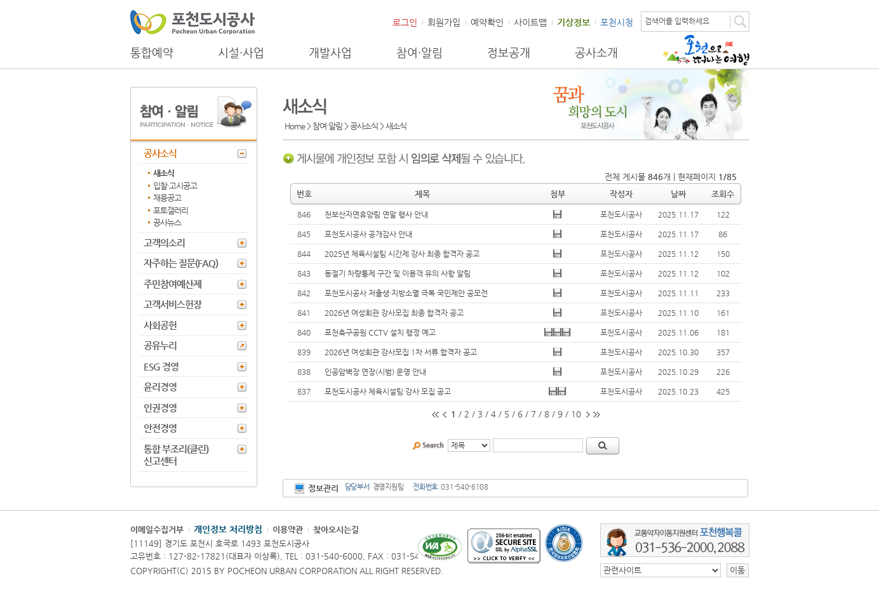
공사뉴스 (167, 222)
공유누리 (160, 345)
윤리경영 (160, 386)
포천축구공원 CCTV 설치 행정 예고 (380, 332)
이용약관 (287, 529)
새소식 (163, 173)
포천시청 (616, 22)
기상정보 (573, 22)
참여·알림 (419, 52)
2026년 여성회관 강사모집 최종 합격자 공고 (394, 312)
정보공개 (508, 52)
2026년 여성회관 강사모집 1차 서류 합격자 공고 (401, 352)
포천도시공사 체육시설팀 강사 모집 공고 (388, 391)
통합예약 (151, 52)
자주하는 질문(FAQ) (181, 263)
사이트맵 (530, 22)
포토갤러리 (170, 210)
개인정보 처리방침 (228, 529)
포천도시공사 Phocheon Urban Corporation (192, 22)
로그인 (405, 22)
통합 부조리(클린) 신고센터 (176, 455)
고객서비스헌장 (172, 304)
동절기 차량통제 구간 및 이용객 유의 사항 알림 (398, 273)
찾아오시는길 (336, 529)
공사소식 (160, 153)
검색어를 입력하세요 (677, 20)
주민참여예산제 (172, 284)
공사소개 (596, 52)
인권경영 (160, 407)
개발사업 (330, 52)
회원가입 (443, 22)
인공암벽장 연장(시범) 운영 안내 (375, 371)
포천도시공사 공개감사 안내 (368, 234)
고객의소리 (164, 242)
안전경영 (160, 428)
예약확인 (487, 22)
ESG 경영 (161, 366)
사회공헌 (160, 325)
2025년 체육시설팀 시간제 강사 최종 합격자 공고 (402, 253)
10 (576, 414)
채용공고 (167, 197)
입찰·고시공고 (175, 185)
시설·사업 (241, 52)
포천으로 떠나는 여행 (705, 50)
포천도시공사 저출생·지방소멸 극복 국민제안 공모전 (406, 293)
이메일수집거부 (157, 529)
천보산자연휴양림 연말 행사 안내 (376, 214)
